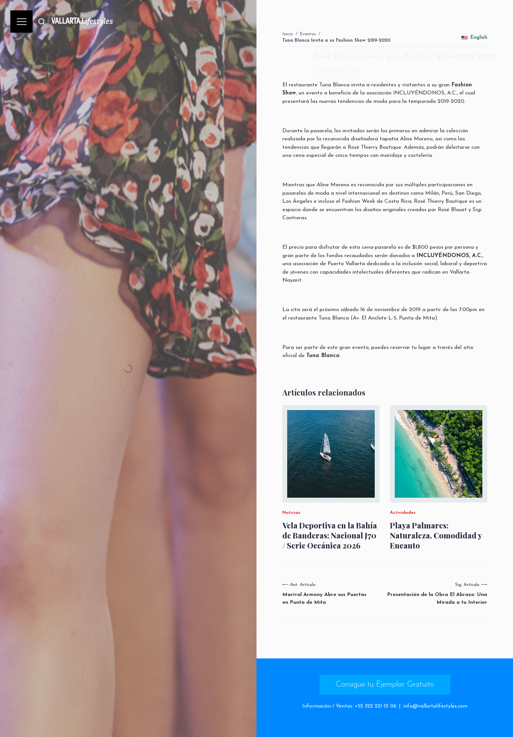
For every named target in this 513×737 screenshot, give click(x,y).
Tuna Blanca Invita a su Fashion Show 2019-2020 (336, 40)
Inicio (287, 34)
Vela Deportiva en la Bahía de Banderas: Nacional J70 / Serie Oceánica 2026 (329, 535)
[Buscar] (41, 21)
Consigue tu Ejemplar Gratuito (385, 684)
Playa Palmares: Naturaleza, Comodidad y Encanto (436, 535)
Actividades (402, 513)
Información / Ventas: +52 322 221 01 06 (349, 706)
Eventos (308, 34)
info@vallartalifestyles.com (435, 706)
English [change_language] (474, 37)
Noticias (291, 513)
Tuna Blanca (334, 85)
